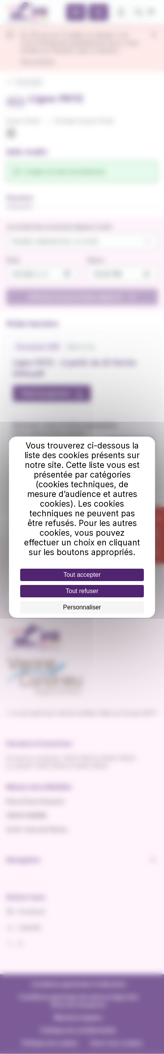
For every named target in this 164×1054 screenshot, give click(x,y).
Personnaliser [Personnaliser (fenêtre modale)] (82, 607)
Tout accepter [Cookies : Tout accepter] (81, 574)
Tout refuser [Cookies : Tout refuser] (82, 591)
